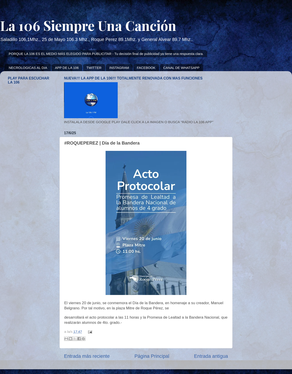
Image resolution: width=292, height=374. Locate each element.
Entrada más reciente (87, 356)
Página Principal (152, 356)
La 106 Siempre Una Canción (88, 25)
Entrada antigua (211, 356)
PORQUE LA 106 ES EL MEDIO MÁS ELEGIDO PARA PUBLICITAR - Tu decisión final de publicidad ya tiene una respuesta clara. (106, 54)
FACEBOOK (146, 68)
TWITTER (94, 68)
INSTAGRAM (119, 68)
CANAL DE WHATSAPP (181, 68)
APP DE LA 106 (67, 68)
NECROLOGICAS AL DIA (28, 68)
